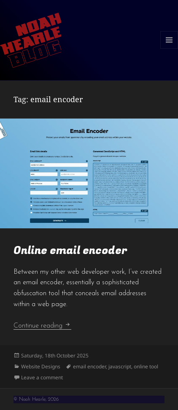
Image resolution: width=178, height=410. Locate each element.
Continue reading (42, 326)
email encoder (89, 366)
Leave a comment (42, 377)
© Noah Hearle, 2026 (36, 399)
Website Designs (40, 366)
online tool (146, 366)
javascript (119, 366)
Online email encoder (70, 251)
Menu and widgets (169, 48)
